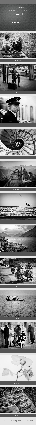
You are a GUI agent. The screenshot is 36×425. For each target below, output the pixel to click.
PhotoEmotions (18, 2)
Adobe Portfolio (20, 423)
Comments (18, 18)
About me (18, 14)
